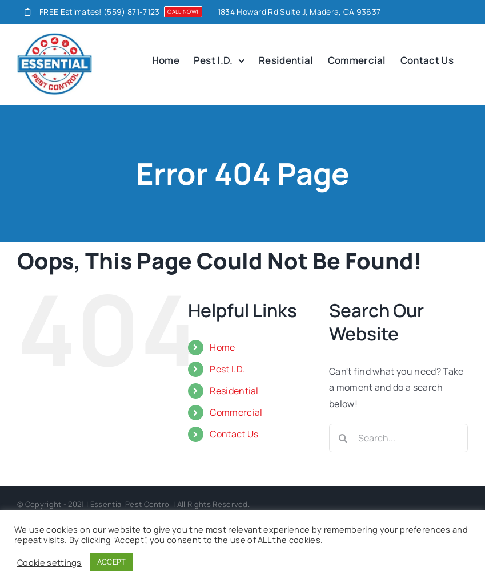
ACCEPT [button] (111, 562)
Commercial (236, 412)
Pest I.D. (227, 369)
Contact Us (234, 434)
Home (222, 347)
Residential (234, 390)
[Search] (343, 438)
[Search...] (398, 438)
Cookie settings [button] (49, 562)
